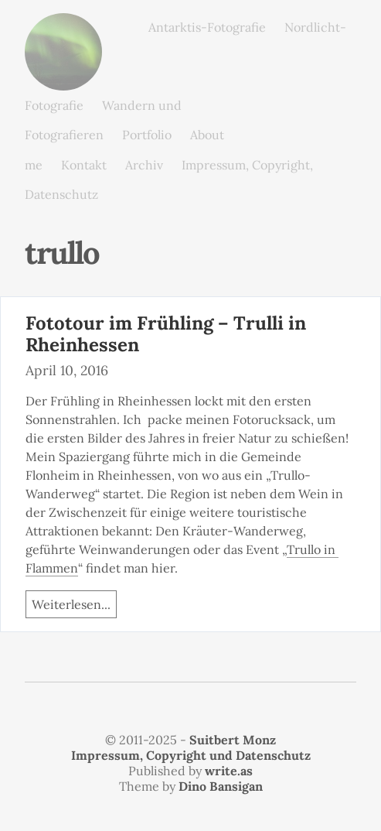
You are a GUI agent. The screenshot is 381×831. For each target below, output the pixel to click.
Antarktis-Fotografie (207, 27)
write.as (229, 770)
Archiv (144, 165)
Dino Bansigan (221, 786)
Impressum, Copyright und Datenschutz (191, 755)
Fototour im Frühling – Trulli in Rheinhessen (166, 334)
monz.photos (63, 25)
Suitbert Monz (232, 739)
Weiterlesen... (71, 604)
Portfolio (147, 134)
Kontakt (84, 165)
